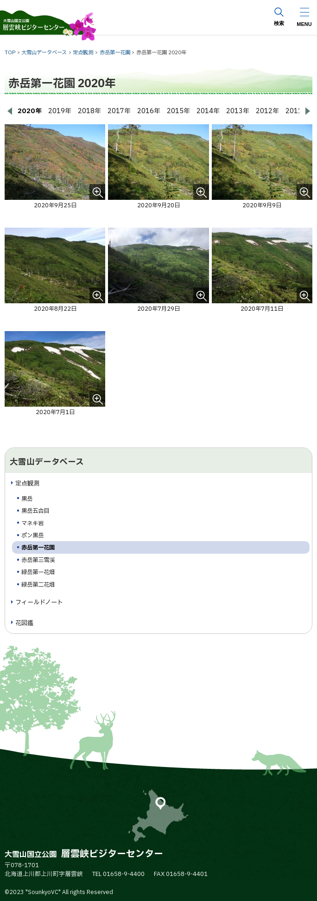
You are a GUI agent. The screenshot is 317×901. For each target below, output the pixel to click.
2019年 (59, 111)
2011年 (297, 111)
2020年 (30, 111)
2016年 (148, 111)
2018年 (89, 111)
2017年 (119, 111)
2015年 (178, 111)
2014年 (208, 111)
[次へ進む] (307, 111)
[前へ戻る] (9, 111)
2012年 (267, 111)
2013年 (237, 111)
